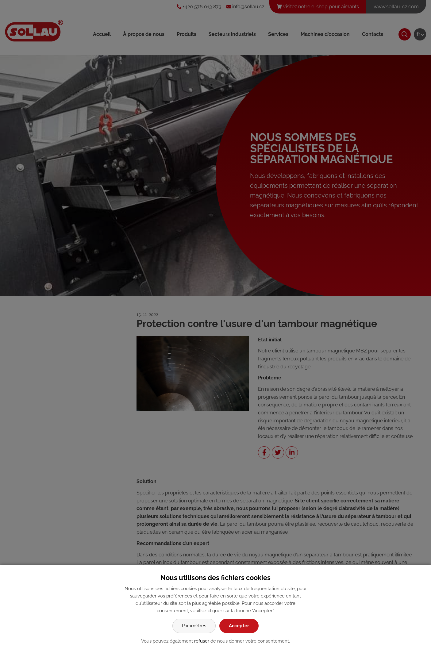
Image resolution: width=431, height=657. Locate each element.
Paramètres (194, 625)
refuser (201, 641)
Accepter (239, 625)
